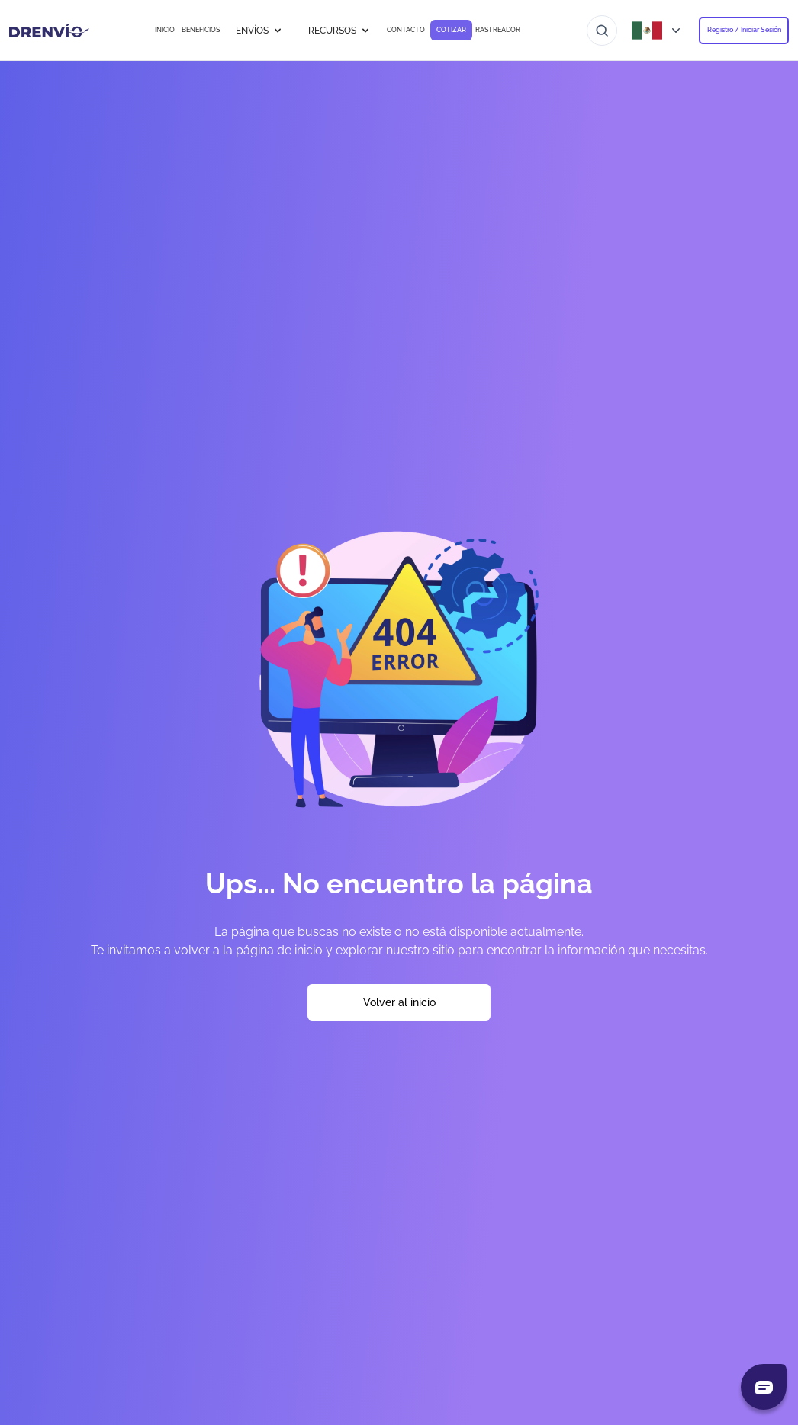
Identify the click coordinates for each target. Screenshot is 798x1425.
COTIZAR (451, 30)
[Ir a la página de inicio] (49, 30)
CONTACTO (406, 30)
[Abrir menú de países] (657, 30)
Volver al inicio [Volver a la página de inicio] (399, 1002)
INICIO (165, 30)
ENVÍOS (260, 30)
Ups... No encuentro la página (399, 883)
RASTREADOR (497, 30)
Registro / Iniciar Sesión (744, 30)
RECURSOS (340, 30)
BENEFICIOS (201, 30)
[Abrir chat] (764, 1387)
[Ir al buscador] (602, 30)
